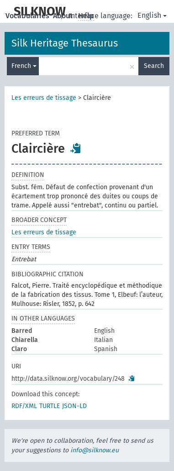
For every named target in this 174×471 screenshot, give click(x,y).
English (152, 15)
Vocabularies (28, 15)
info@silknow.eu (94, 450)
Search (154, 66)
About (63, 15)
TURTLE (49, 406)
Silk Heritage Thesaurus (64, 43)
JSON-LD (74, 406)
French (24, 66)
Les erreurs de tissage (43, 98)
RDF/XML (24, 406)
